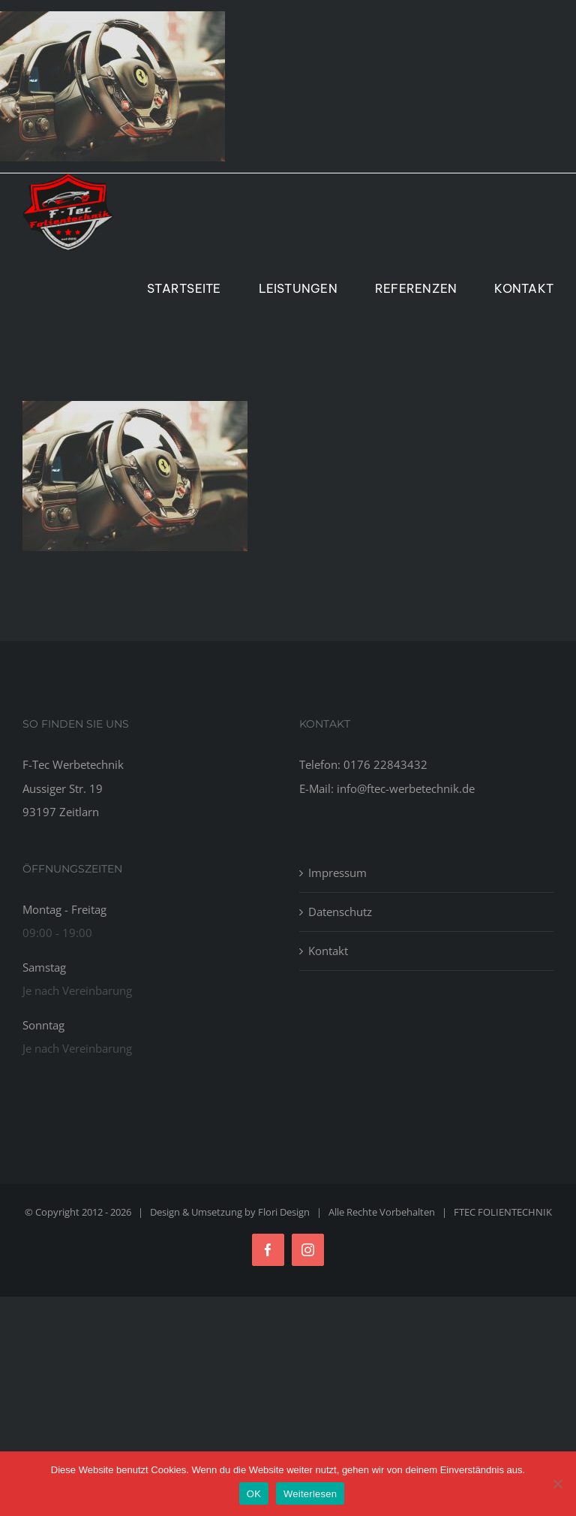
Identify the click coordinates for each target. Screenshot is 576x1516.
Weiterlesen (310, 1493)
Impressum (337, 872)
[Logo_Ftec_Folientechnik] (67, 178)
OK (254, 1493)
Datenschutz (340, 911)
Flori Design (284, 1212)
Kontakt (328, 950)
